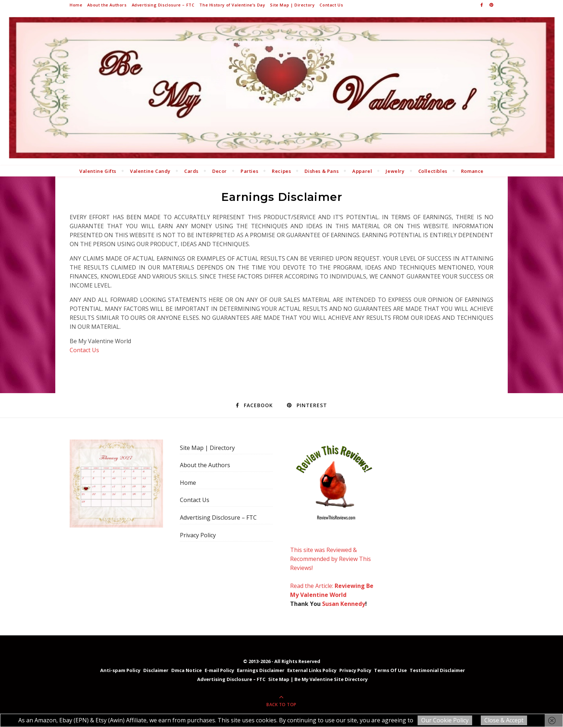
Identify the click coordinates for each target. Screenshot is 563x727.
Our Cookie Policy (445, 720)
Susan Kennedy (343, 604)
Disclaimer (155, 670)
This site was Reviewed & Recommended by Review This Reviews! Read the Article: (334, 515)
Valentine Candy (150, 171)
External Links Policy (311, 670)
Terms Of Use (390, 670)
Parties (249, 171)
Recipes (281, 171)
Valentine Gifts (97, 171)
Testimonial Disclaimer (437, 670)
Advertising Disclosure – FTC (163, 5)
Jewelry (395, 171)
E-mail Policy (219, 670)
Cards (191, 171)
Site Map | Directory (292, 5)
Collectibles (432, 171)
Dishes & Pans (321, 171)
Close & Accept (504, 720)
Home (76, 5)
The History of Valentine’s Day (232, 5)
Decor (219, 171)
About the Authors (106, 5)
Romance (472, 171)
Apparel (362, 171)
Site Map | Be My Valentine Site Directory (318, 679)
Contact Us (331, 5)
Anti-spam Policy (120, 670)
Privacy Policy (198, 535)
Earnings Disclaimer (260, 670)
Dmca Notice (186, 670)
